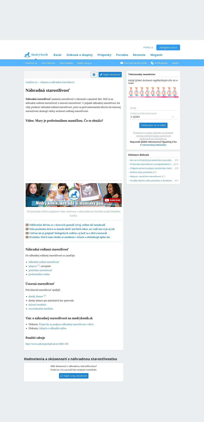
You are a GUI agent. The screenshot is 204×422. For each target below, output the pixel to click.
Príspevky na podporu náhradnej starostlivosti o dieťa (66, 324)
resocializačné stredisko (41, 308)
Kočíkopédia (159, 63)
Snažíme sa (31, 63)
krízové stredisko (37, 304)
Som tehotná (48, 63)
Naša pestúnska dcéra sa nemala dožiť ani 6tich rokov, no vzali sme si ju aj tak (72, 229)
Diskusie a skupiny (79, 55)
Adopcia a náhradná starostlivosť (57, 82)
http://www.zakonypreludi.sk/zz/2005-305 (47, 344)
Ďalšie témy (84, 63)
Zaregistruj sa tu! (168, 47)
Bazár (57, 55)
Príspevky (104, 55)
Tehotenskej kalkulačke (154, 145)
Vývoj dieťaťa (66, 63)
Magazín (156, 55)
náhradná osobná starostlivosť (44, 262)
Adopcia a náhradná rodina (52, 328)
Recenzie (139, 55)
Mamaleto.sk (160, 138)
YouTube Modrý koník (133, 63)
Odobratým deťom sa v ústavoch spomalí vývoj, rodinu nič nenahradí (67, 225)
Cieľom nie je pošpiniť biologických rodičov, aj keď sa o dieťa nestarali (68, 233)
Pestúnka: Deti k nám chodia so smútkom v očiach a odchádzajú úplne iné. (69, 237)
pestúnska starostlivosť (40, 270)
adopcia (34, 266)
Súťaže (175, 63)
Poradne (122, 55)
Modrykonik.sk (146, 138)
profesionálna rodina (39, 274)
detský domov (37, 296)
